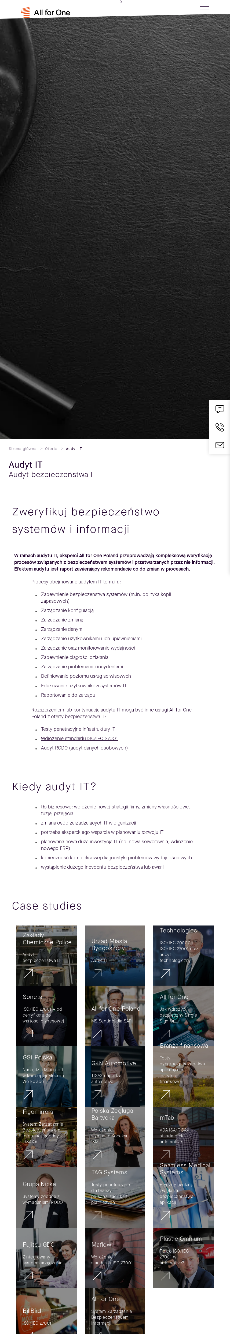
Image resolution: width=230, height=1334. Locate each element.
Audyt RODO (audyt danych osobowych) (84, 748)
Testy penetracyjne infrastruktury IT (78, 729)
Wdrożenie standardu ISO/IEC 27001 (79, 738)
